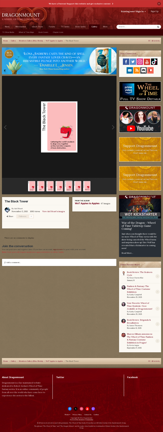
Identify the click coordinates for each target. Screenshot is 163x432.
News (7, 26)
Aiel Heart (18, 208)
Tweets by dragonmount (67, 382)
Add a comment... (12, 262)
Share (10, 216)
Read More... (127, 253)
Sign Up (154, 11)
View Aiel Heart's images (53, 211)
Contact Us (87, 415)
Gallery (94, 27)
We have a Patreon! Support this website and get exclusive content (80, 4)
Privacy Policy (77, 415)
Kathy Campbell (135, 295)
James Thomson (135, 325)
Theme (67, 415)
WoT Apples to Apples (87, 203)
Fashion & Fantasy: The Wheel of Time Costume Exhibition (138, 289)
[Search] (130, 27)
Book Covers (43, 32)
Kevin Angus (134, 345)
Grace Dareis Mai (136, 278)
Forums (52, 26)
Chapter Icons (58, 32)
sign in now (58, 249)
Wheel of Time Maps (26, 32)
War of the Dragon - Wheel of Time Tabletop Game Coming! (139, 225)
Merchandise (20, 26)
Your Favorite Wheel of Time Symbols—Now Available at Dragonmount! (139, 306)
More (105, 26)
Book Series (80, 26)
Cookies (96, 415)
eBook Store (37, 26)
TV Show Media (8, 32)
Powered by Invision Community (81, 420)
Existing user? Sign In (133, 11)
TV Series (65, 26)
